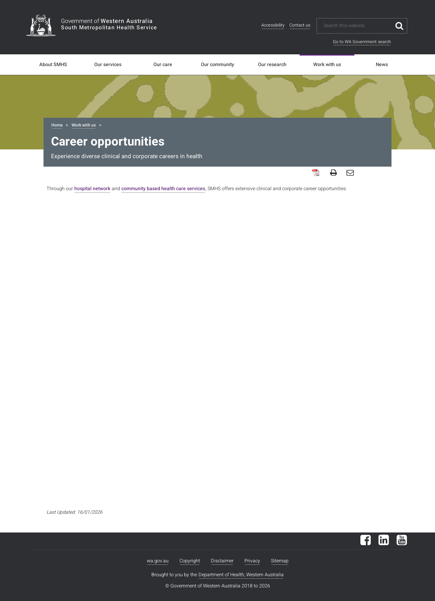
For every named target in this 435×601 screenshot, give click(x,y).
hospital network (92, 188)
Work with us (327, 64)
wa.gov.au (158, 560)
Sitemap (279, 560)
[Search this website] (357, 26)
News (382, 64)
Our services (107, 64)
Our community (217, 64)
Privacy (252, 560)
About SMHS (53, 64)
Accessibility (273, 25)
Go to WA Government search (362, 42)
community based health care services (163, 188)
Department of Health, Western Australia (241, 574)
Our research (272, 64)
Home (57, 125)
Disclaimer (222, 560)
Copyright (189, 560)
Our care (162, 64)
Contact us (299, 25)
